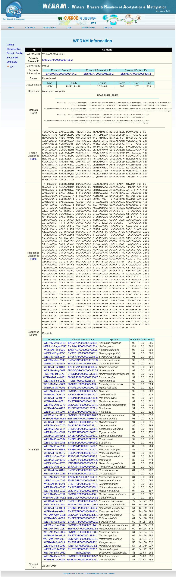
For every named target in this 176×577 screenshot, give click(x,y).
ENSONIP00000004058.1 (82, 456)
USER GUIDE (88, 27)
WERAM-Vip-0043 (54, 542)
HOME (11, 27)
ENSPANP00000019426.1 (83, 446)
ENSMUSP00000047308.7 (83, 377)
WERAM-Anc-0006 (54, 360)
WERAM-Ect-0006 (54, 518)
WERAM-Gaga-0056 (54, 346)
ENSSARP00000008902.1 (83, 521)
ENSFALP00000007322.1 (82, 349)
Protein (11, 44)
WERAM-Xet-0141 (54, 511)
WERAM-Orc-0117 (54, 415)
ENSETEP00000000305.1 (83, 518)
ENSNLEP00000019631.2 (83, 508)
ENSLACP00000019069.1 (83, 435)
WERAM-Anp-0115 (54, 343)
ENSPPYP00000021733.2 (83, 439)
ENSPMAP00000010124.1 (83, 539)
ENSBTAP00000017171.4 (82, 408)
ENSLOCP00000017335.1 (83, 429)
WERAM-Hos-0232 (54, 380)
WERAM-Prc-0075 (54, 453)
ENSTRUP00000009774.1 (83, 484)
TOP (12, 66)
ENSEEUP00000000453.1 (83, 501)
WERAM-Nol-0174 (54, 508)
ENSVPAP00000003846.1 (82, 542)
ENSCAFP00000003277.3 (82, 394)
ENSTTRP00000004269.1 (83, 401)
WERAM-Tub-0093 (54, 549)
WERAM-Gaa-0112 (54, 494)
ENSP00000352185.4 (82, 380)
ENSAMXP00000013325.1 (83, 514)
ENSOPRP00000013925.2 (83, 556)
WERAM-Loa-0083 (54, 480)
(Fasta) (33, 159)
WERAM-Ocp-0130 (54, 556)
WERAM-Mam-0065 (54, 418)
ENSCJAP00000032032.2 (82, 367)
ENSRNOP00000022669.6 (83, 490)
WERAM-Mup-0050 (54, 384)
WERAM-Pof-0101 (54, 470)
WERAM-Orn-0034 (54, 456)
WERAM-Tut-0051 (54, 401)
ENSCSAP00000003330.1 (83, 487)
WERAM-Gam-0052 (54, 497)
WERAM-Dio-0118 (54, 422)
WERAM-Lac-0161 (54, 435)
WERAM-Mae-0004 (54, 532)
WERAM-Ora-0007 (54, 525)
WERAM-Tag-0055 (54, 353)
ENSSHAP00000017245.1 (83, 356)
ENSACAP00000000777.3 (83, 360)
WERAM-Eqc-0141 (54, 432)
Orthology (12, 62)
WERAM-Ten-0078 (54, 463)
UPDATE (108, 27)
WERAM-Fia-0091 (54, 349)
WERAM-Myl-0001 (54, 387)
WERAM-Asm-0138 (54, 514)
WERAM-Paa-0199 (54, 446)
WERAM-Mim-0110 (54, 477)
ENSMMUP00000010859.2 (82, 418)
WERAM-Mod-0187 (54, 528)
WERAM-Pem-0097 (54, 539)
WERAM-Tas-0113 (54, 535)
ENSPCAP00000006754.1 (83, 453)
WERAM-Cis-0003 (54, 559)
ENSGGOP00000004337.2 (82, 370)
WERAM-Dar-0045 (54, 459)
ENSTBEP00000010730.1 (83, 549)
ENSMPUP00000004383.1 (83, 384)
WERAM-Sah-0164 (54, 356)
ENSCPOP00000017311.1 (83, 425)
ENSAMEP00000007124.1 (83, 404)
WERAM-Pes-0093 (54, 545)
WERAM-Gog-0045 (54, 370)
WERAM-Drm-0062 (54, 552)
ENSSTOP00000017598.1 (83, 374)
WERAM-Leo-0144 (54, 429)
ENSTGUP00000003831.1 (83, 353)
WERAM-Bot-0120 (54, 408)
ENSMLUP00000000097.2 (83, 387)
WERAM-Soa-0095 (54, 521)
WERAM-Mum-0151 (54, 377)
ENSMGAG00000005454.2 (61, 73)
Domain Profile (15, 53)
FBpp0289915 (83, 552)
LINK (69, 27)
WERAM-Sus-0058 (54, 442)
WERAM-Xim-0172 (54, 466)
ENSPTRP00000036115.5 (82, 398)
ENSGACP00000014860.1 (83, 494)
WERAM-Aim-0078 (54, 404)
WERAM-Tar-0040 (54, 484)
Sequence (12, 57)
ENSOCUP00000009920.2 (83, 415)
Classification (14, 49)
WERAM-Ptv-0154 (54, 449)
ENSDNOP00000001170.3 (83, 504)
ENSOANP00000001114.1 (83, 525)
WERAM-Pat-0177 (54, 398)
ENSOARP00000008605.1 (83, 391)
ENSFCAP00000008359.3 (82, 411)
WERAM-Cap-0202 (54, 425)
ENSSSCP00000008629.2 (83, 442)
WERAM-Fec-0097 (54, 411)
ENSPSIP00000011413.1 (82, 545)
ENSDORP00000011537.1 (83, 422)
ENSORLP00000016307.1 (83, 473)
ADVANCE (30, 27)
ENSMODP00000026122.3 (82, 528)
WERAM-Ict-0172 (54, 374)
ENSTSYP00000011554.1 (83, 535)
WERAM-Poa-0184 (54, 439)
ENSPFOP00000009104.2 (83, 470)
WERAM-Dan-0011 (54, 504)
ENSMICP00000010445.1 (82, 477)
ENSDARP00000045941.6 (83, 459)
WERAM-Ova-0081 (54, 391)
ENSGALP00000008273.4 (83, 346)
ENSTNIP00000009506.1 (82, 463)
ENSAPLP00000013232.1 (82, 343)
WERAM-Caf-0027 (54, 394)
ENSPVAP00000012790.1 (82, 449)
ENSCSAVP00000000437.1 (82, 559)
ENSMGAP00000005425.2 (57, 59)
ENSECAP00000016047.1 (83, 432)
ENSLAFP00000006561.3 (82, 480)
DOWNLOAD (49, 27)
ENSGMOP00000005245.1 (82, 497)
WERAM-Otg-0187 (54, 363)
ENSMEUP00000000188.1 (83, 532)
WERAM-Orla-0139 (54, 473)
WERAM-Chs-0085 (54, 487)
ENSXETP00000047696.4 (83, 511)
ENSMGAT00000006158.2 (99, 73)
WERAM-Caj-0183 (54, 367)
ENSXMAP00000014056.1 (83, 466)
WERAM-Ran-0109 (54, 490)
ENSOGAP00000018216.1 (83, 363)
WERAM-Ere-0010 (54, 501)
